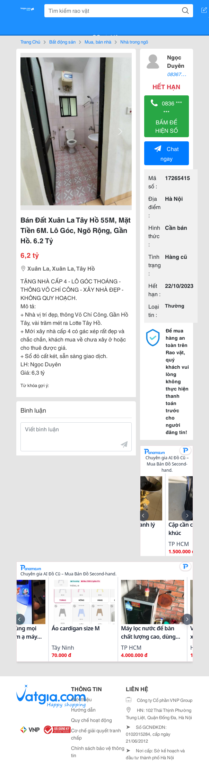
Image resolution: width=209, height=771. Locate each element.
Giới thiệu (81, 699)
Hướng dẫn (83, 709)
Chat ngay (166, 153)
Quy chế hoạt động (91, 719)
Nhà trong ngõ (134, 41)
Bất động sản (62, 41)
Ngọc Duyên (175, 61)
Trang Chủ (30, 41)
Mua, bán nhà (98, 41)
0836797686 (181, 73)
